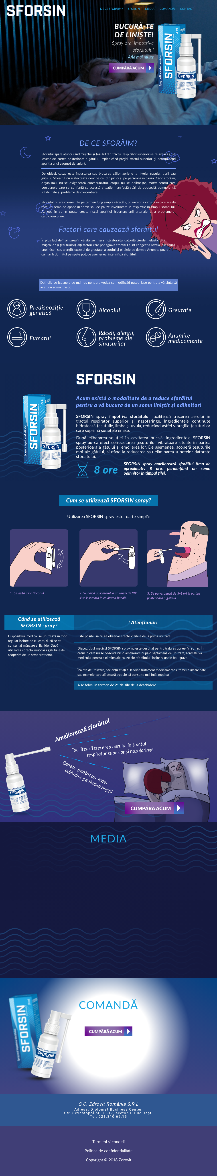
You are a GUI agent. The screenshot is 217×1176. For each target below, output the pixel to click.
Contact (187, 9)
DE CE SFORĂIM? (111, 9)
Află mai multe (141, 57)
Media (149, 9)
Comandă (167, 9)
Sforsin (134, 9)
